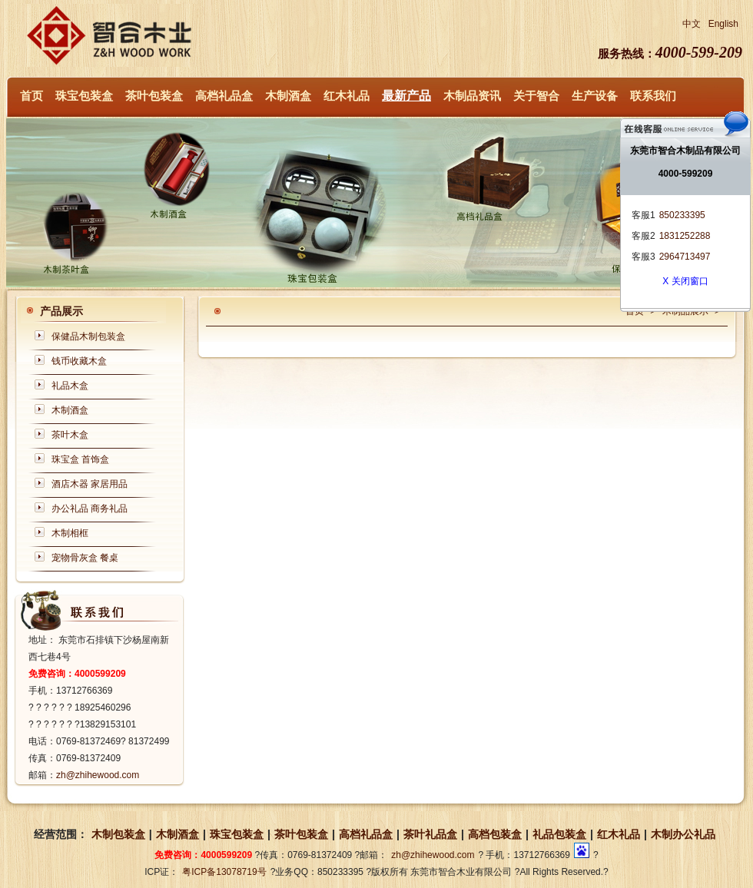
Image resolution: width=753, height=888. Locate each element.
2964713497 (685, 256)
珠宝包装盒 (84, 96)
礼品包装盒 (559, 834)
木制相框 (69, 533)
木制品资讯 (472, 96)
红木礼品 (346, 96)
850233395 (682, 215)
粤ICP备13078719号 (224, 871)
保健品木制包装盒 (88, 336)
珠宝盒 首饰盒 (80, 459)
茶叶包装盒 (154, 96)
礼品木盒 (69, 385)
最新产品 (406, 95)
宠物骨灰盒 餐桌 (84, 557)
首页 (31, 96)
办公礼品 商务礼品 (89, 508)
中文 (691, 23)
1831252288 (685, 235)
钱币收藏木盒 (79, 361)
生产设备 (595, 96)
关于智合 (536, 96)
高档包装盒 (495, 834)
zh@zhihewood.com (97, 775)
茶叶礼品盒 (430, 834)
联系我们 (653, 96)
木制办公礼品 (683, 834)
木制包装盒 (118, 834)
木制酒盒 (288, 96)
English (723, 23)
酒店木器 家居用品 (89, 484)
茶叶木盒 (69, 434)
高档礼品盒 (224, 96)
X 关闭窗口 (685, 281)
